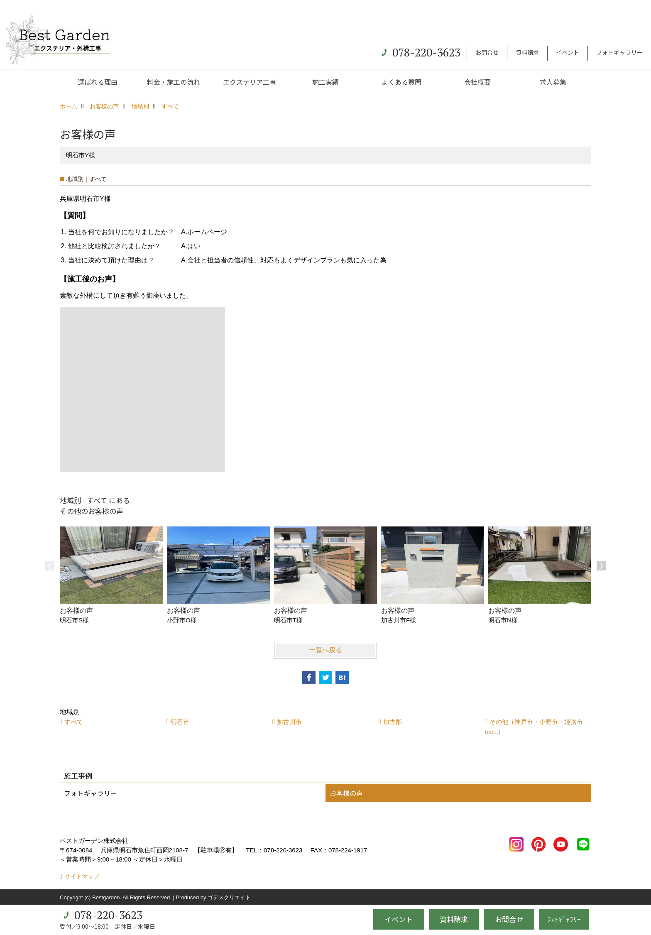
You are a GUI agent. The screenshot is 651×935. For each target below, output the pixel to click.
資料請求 (527, 52)
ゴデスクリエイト (229, 897)
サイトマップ (81, 876)
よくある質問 (401, 82)
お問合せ (487, 52)
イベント (567, 52)
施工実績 (325, 82)
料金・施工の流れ (173, 82)
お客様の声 (346, 793)
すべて (73, 721)
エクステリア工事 (249, 82)
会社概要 (477, 82)
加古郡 (392, 721)
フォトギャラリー (619, 52)
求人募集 (553, 82)
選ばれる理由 (97, 82)
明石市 (180, 721)
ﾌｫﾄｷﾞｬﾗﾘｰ (564, 919)
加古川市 (289, 721)
